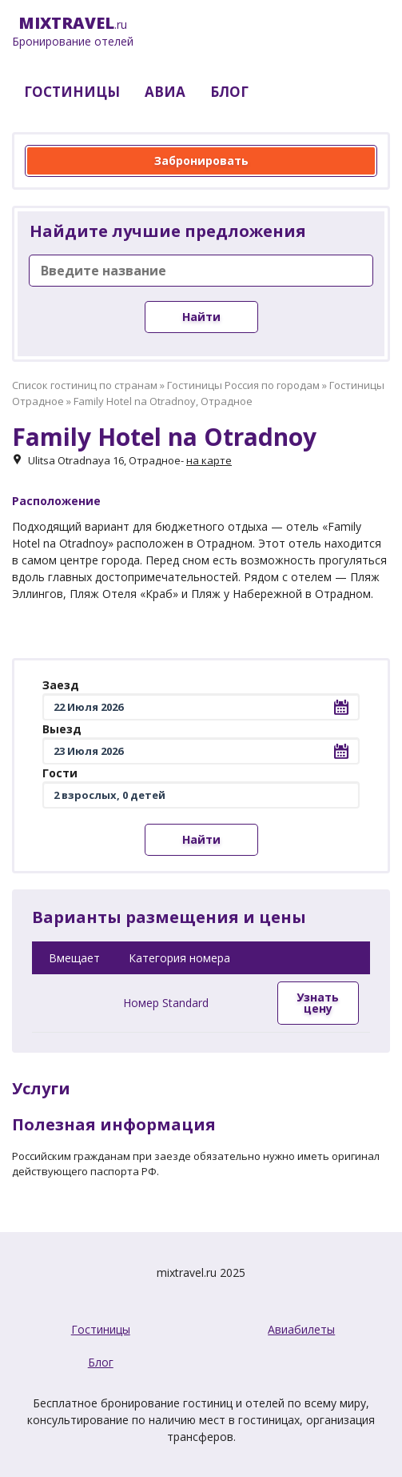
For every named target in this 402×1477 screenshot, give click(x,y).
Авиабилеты (301, 1329)
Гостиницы (100, 1329)
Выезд (62, 728)
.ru (72, 32)
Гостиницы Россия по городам (243, 385)
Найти (201, 316)
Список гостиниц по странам (84, 385)
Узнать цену (318, 1002)
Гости (60, 773)
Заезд (60, 684)
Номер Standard (166, 1002)
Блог (100, 1362)
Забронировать (201, 160)
